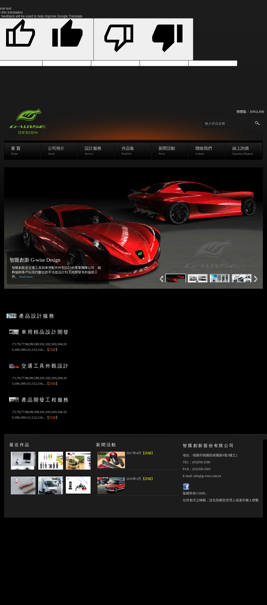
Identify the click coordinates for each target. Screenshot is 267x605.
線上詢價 (243, 150)
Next (160, 279)
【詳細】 (147, 453)
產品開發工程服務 (45, 400)
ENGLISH (257, 112)
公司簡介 (59, 150)
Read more (26, 276)
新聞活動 (170, 150)
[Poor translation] (144, 39)
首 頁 (22, 150)
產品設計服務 (37, 316)
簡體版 (241, 112)
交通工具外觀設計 (45, 366)
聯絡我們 (207, 150)
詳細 (52, 350)
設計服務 (96, 150)
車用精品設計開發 (45, 332)
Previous (257, 279)
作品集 (133, 150)
